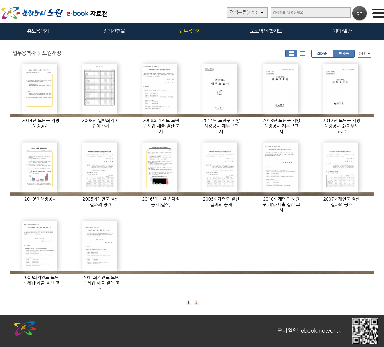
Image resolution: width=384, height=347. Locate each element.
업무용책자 (190, 30)
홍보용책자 (38, 30)
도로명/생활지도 (266, 30)
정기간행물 (114, 30)
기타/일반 (342, 30)
